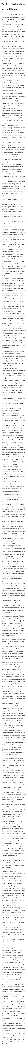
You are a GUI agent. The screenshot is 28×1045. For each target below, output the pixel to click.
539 (19, 1037)
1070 (3, 1037)
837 (19, 1041)
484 (3, 1033)
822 (3, 1039)
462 (12, 1033)
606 (15, 1039)
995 (19, 1033)
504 (12, 1037)
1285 (3, 1035)
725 (7, 1041)
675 (16, 1033)
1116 (11, 1043)
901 (7, 1043)
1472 (21, 1035)
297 (23, 1037)
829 (11, 1039)
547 (15, 1041)
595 (17, 1035)
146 (7, 1039)
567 (23, 1041)
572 (16, 1037)
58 (23, 1039)
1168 (19, 1039)
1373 (12, 1035)
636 (11, 1041)
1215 (8, 1035)
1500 (7, 1033)
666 (3, 1043)
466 (8, 1037)
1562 (24, 1033)
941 (3, 1041)
